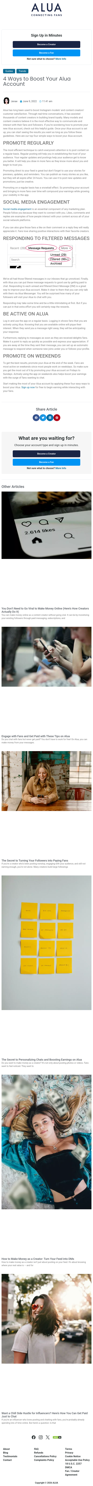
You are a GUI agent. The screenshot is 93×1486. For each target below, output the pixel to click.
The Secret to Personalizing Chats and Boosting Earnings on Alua (42, 1059)
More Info (60, 58)
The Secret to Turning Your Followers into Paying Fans (35, 860)
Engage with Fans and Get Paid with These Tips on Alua (36, 736)
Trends (22, 71)
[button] (36, 417)
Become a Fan (46, 52)
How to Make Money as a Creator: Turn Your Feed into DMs (38, 1258)
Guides (9, 71)
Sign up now (28, 387)
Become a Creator (46, 44)
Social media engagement (17, 209)
